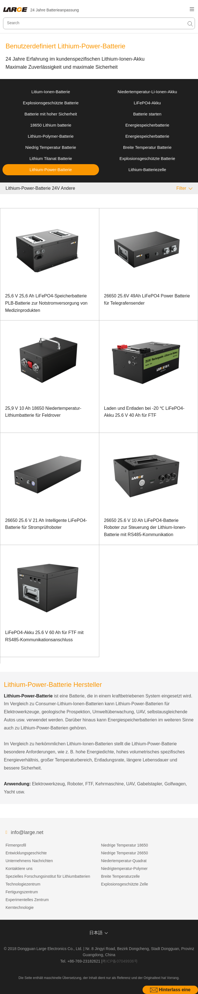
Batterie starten (147, 114)
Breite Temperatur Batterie (147, 147)
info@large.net (27, 832)
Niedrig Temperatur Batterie (50, 147)
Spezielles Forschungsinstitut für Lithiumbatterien (48, 876)
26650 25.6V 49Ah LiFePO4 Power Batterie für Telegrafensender (147, 299)
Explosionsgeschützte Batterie (50, 102)
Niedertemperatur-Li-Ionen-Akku (147, 91)
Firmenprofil (16, 845)
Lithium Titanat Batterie (50, 158)
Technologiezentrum (23, 884)
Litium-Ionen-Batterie (50, 91)
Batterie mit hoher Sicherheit (50, 114)
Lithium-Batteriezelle (147, 169)
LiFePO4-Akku (147, 102)
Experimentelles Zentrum (27, 899)
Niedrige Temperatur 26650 (124, 853)
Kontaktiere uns (19, 868)
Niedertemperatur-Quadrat (123, 861)
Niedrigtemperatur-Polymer (124, 868)
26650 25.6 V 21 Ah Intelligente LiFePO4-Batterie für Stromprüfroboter (46, 524)
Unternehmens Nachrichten (29, 861)
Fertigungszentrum (22, 892)
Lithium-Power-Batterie (51, 169)
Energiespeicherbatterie (147, 125)
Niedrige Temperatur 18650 (124, 845)
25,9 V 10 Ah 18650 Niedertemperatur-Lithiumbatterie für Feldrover (43, 412)
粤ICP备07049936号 (120, 961)
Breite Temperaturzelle (120, 876)
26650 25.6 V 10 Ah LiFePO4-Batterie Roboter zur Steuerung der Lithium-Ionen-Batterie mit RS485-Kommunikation (145, 527)
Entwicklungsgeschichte (26, 853)
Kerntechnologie (20, 907)
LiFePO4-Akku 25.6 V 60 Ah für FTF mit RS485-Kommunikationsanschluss (44, 636)
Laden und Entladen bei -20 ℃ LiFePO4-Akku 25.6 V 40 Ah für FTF (144, 412)
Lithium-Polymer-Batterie (50, 136)
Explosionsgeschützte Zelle (124, 884)
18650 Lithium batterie (50, 125)
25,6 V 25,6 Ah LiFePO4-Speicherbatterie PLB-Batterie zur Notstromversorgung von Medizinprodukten (46, 302)
